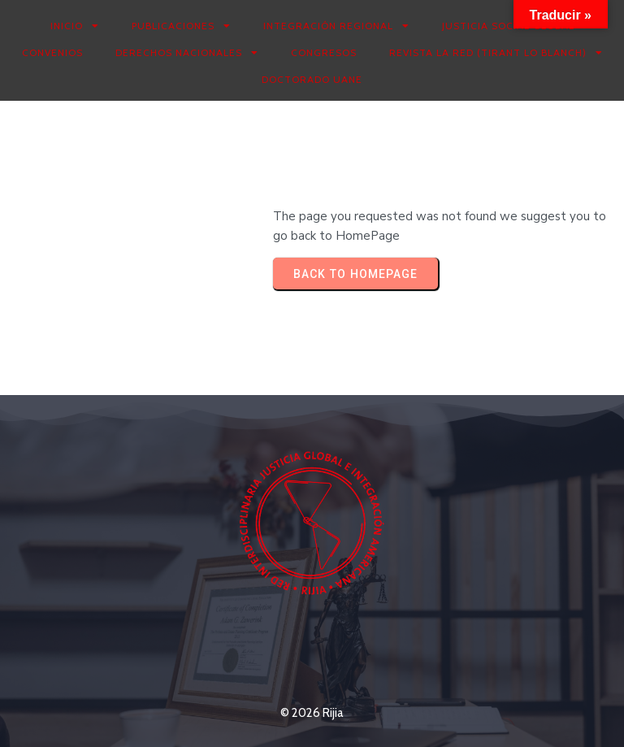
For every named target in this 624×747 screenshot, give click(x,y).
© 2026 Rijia (312, 713)
